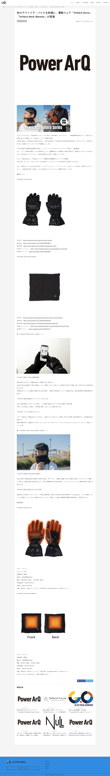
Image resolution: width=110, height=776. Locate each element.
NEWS (92, 2)
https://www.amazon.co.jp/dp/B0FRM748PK (37, 243)
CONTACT (106, 2)
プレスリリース (22, 21)
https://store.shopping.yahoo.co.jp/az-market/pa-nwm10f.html (50, 326)
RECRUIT (98, 2)
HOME (47, 762)
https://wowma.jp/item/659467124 (39, 329)
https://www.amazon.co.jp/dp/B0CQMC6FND (37, 321)
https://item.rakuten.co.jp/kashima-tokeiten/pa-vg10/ (40, 246)
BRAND (47, 764)
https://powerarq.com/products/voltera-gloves (37, 240)
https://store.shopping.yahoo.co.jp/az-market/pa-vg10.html (49, 249)
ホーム (72, 2)
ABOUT (79, 2)
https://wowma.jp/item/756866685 (39, 252)
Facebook (82, 681)
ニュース (19, 708)
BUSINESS (85, 2)
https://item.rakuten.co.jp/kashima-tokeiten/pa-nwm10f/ (40, 323)
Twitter (90, 681)
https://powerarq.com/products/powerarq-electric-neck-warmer (42, 318)
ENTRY (47, 768)
